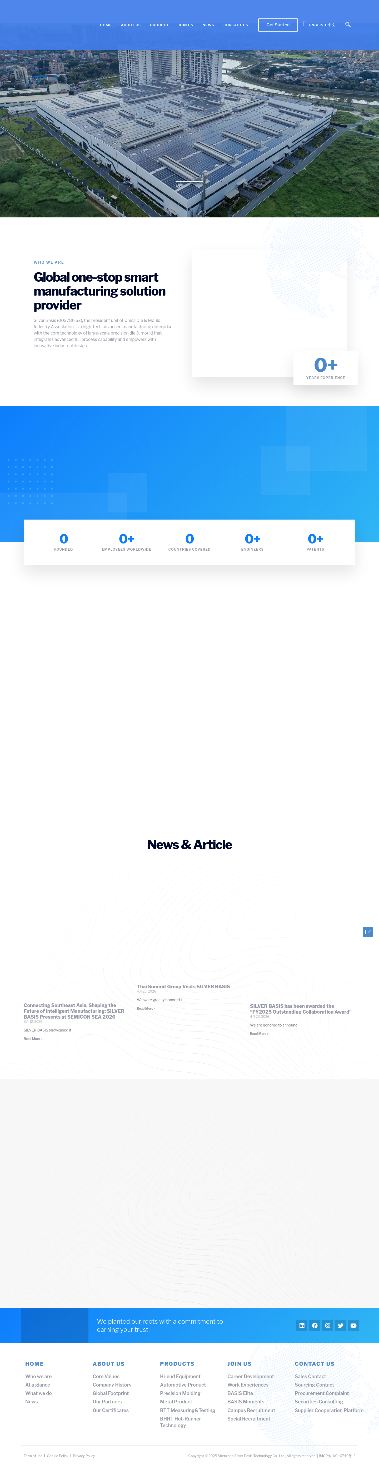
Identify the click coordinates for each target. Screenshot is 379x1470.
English (317, 25)
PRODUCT (159, 25)
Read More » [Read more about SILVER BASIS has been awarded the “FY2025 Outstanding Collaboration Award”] (259, 1034)
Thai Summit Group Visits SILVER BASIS (183, 986)
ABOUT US (131, 25)
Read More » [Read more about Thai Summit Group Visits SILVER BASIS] (146, 1008)
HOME (106, 25)
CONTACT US (235, 25)
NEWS (208, 25)
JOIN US (185, 25)
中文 (331, 25)
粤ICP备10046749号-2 (337, 1456)
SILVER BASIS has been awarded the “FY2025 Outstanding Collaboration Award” (301, 1009)
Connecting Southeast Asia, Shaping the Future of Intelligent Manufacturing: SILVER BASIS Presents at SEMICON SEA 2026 (74, 1011)
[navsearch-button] (348, 25)
